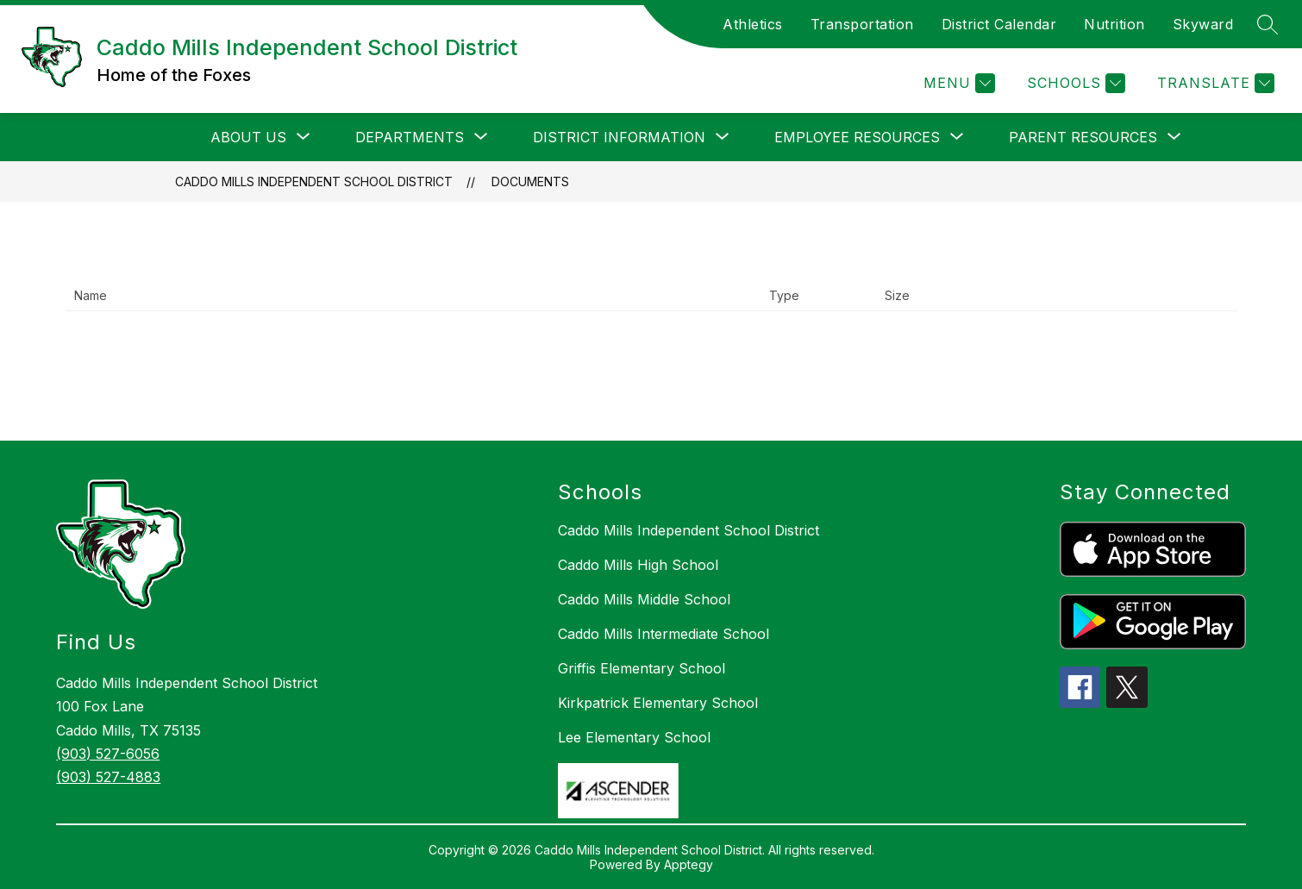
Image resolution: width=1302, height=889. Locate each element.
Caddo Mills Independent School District (314, 181)
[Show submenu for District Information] (619, 137)
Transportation (862, 24)
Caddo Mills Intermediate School (663, 633)
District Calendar (999, 24)
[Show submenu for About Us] (248, 137)
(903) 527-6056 (108, 753)
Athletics (753, 24)
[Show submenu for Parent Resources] (1083, 137)
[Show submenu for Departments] (409, 137)
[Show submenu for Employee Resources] (857, 137)
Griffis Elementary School (641, 668)
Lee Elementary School (634, 737)
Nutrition (1114, 24)
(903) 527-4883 (108, 777)
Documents (530, 181)
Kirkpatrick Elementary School (658, 702)
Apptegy (688, 864)
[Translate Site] (1213, 83)
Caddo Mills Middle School (644, 599)
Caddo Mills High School (638, 564)
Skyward (1203, 24)
